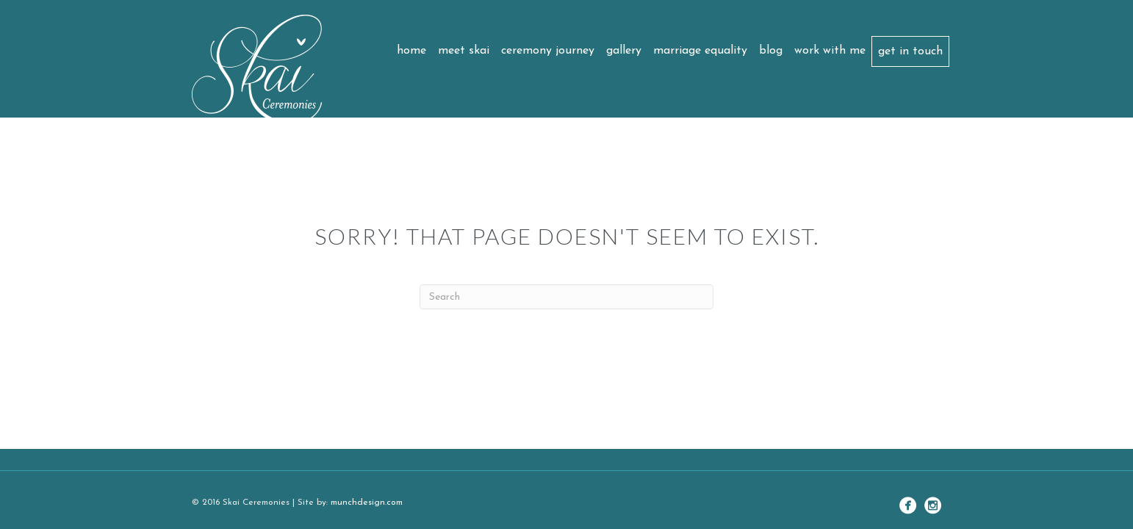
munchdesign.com (367, 502)
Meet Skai (463, 51)
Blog (771, 51)
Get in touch (910, 51)
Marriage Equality (700, 51)
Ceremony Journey (547, 51)
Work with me (830, 51)
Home (411, 51)
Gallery (623, 51)
